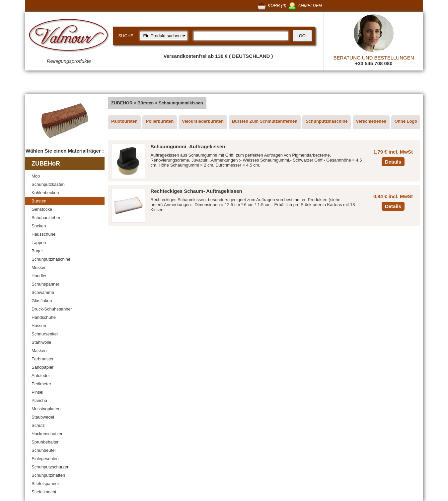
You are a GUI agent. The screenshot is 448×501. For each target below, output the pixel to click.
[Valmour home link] (69, 36)
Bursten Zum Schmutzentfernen (264, 121)
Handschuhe (44, 317)
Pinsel (37, 392)
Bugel (37, 250)
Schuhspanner (45, 284)
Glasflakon (42, 300)
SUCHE (125, 35)
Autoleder (41, 375)
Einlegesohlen (45, 458)
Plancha (39, 400)
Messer (39, 267)
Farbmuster (42, 358)
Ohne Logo (406, 121)
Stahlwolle (41, 342)
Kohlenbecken (45, 192)
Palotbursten (124, 121)
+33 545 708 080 (373, 63)
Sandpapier (43, 367)
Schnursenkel (45, 333)
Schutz (38, 425)
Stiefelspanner (45, 483)
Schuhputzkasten (48, 184)
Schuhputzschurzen (50, 466)
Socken (39, 225)
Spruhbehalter (45, 441)
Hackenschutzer (47, 433)
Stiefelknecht (44, 491)
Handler (39, 275)
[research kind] (163, 36)
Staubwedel (43, 417)
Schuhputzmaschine (51, 259)
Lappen (39, 242)
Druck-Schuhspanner (52, 309)
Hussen (39, 325)
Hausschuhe (43, 234)
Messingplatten (46, 408)
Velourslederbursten (203, 121)
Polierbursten (160, 121)
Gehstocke (42, 209)
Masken (39, 350)
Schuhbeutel (43, 450)
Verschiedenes (371, 121)
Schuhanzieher (46, 217)
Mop (36, 176)
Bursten (39, 200)
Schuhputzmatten (48, 475)
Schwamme (43, 292)
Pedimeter (41, 383)
